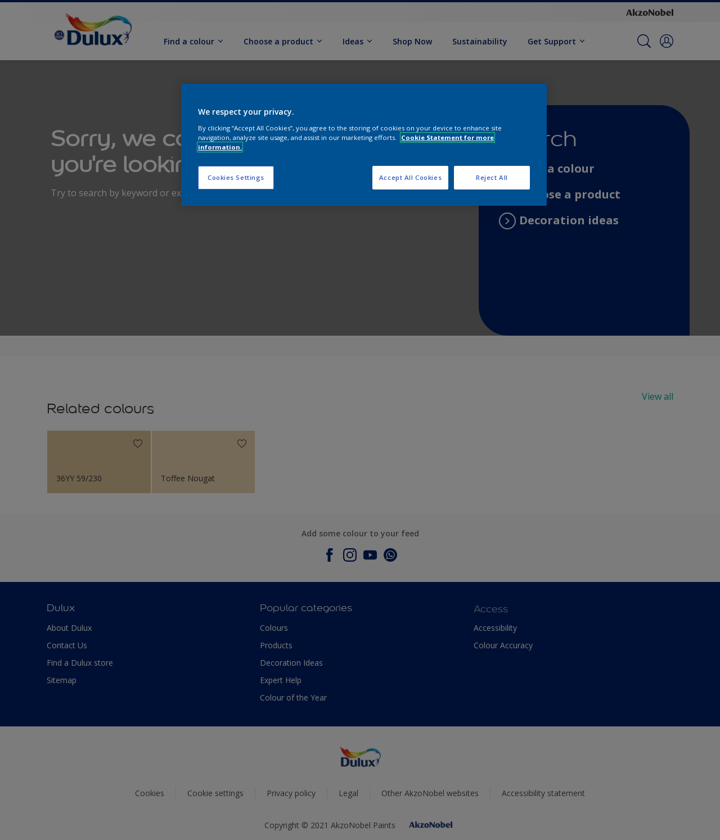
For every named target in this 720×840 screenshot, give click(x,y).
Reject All (492, 177)
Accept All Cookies (410, 177)
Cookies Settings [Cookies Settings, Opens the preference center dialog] (236, 177)
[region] (364, 145)
